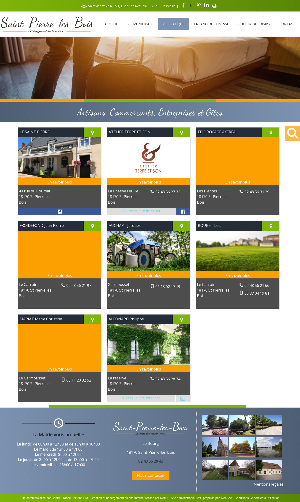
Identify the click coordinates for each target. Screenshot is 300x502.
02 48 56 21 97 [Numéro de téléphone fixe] (78, 285)
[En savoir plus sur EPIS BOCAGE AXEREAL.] (237, 182)
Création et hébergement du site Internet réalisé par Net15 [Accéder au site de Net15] (129, 498)
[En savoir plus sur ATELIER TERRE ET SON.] (148, 182)
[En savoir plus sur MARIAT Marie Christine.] (59, 369)
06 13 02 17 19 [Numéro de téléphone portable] (167, 286)
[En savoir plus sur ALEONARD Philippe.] (148, 369)
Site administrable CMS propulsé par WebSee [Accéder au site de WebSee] (201, 498)
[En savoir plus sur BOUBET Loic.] (237, 275)
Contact (287, 24)
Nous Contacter (151, 475)
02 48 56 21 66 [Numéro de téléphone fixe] (256, 285)
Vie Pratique (173, 24)
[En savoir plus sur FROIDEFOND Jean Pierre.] (59, 275)
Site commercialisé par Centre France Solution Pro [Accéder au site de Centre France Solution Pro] (54, 498)
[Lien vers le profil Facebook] (59, 211)
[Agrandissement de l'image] (215, 433)
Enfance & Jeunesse (211, 24)
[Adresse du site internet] (141, 211)
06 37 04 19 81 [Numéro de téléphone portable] (256, 293)
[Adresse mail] (182, 398)
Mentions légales (268, 484)
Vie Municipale (140, 24)
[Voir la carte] (92, 132)
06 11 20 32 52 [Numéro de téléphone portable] (78, 380)
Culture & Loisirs (254, 24)
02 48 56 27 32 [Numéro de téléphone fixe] (167, 192)
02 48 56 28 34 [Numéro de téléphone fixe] (167, 379)
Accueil (111, 24)
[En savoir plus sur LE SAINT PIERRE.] (59, 182)
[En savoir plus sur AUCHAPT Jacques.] (148, 275)
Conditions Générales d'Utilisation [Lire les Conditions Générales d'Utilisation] (257, 498)
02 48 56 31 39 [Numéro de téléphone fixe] (256, 192)
